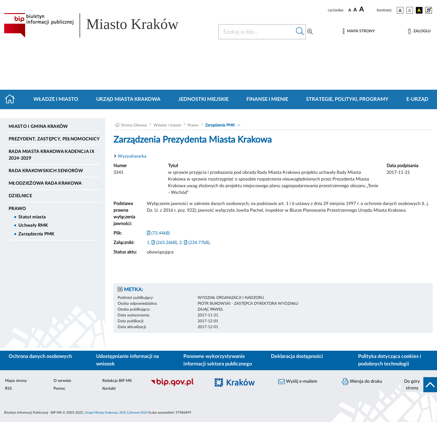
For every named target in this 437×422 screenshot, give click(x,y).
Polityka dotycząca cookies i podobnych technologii (389, 360)
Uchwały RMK (33, 225)
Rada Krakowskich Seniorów (46, 171)
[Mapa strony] (359, 31)
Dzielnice (20, 196)
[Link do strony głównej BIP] (99, 25)
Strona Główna (134, 125)
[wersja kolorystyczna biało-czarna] (410, 10)
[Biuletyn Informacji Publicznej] (177, 385)
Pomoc (59, 389)
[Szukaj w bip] (300, 31)
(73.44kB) (158, 233)
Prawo (17, 208)
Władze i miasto (55, 99)
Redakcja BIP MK (117, 381)
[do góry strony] (418, 384)
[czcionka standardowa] (350, 10)
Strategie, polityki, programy (347, 99)
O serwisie (62, 381)
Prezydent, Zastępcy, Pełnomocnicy (54, 139)
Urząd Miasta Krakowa (128, 99)
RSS (8, 389)
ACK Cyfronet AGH (133, 412)
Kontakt (109, 389)
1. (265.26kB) (162, 242)
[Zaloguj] (419, 31)
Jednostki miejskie (203, 99)
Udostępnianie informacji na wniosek (127, 360)
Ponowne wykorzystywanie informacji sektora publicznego (217, 360)
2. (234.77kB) (194, 242)
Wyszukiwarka (132, 156)
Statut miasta (32, 217)
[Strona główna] (12, 99)
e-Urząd (417, 99)
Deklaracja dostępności (297, 356)
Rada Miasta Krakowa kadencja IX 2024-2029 (51, 154)
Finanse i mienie (267, 99)
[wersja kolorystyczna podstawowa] (400, 10)
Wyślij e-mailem (297, 381)
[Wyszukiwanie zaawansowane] (310, 32)
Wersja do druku (362, 381)
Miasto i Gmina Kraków (38, 126)
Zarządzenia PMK (36, 234)
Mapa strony (16, 381)
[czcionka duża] (367, 9)
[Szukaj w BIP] (257, 31)
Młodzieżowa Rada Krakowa (45, 183)
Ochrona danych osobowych (40, 356)
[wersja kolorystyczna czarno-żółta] (419, 10)
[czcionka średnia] (355, 10)
